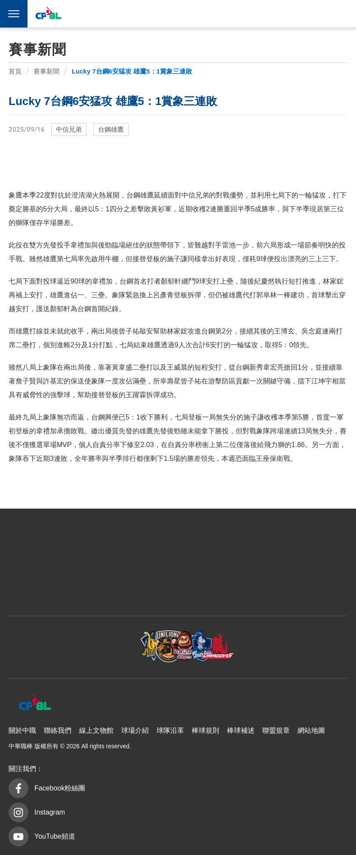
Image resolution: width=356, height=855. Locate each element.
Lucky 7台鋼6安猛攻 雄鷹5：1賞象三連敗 (132, 71)
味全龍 (278, 14)
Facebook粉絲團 (59, 788)
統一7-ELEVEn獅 (217, 14)
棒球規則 (205, 730)
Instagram (49, 812)
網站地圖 (311, 730)
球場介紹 (135, 730)
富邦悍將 (257, 14)
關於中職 (22, 730)
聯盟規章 (276, 730)
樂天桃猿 (237, 14)
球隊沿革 (170, 730)
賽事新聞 (46, 71)
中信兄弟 (197, 14)
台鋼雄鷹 (298, 14)
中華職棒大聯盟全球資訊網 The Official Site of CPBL (48, 14)
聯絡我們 (57, 730)
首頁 (15, 71)
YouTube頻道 (54, 836)
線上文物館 (96, 730)
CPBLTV (331, 14)
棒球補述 (241, 730)
